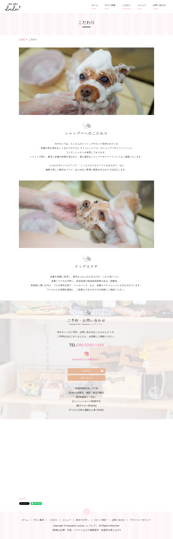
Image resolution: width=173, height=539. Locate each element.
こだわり (126, 7)
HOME (22, 39)
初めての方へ (82, 520)
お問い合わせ (159, 7)
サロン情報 (110, 7)
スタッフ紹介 (100, 520)
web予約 (86, 370)
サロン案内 (38, 520)
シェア (22, 498)
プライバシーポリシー (140, 520)
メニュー (142, 7)
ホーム (95, 7)
